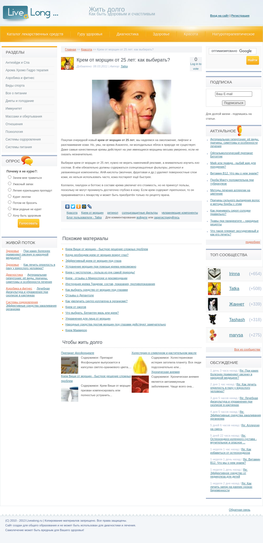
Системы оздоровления (23, 139)
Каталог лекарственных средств (35, 34)
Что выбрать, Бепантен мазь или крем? (92, 312)
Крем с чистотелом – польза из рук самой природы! (100, 272)
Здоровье (161, 34)
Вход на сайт (219, 15)
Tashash (237, 319)
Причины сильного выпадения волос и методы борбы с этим (235, 202)
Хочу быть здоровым (24, 215)
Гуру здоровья (89, 34)
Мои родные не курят (25, 209)
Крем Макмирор (76, 330)
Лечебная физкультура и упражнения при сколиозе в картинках (28, 292)
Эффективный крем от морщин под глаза (94, 260)
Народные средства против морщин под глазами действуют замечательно (116, 324)
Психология (14, 132)
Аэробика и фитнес (20, 78)
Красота (191, 34)
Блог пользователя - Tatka (84, 217)
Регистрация (240, 15)
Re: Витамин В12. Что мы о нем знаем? (235, 461)
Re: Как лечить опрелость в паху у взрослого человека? (233, 388)
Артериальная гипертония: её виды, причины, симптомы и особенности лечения (29, 278)
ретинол (112, 212)
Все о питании (16, 93)
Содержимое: (90, 357)
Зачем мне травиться (25, 177)
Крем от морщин (92, 212)
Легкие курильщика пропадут (30, 190)
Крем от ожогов (76, 306)
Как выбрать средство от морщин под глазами (97, 289)
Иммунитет (14, 108)
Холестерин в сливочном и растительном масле (164, 352)
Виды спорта (15, 85)
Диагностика (128, 34)
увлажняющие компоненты (180, 212)
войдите (141, 217)
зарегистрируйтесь (166, 217)
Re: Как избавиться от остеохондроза (230, 451)
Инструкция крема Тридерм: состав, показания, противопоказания (110, 283)
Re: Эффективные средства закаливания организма (235, 415)
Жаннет (236, 304)
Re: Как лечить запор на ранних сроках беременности (231, 487)
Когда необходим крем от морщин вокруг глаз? (97, 254)
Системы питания (19, 147)
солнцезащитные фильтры (140, 212)
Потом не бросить (22, 202)
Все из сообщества (247, 349)
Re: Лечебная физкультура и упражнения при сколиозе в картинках (234, 401)
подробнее (253, 242)
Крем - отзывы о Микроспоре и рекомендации (96, 278)
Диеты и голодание (20, 101)
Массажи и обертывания (24, 116)
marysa (236, 335)
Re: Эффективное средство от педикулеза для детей (229, 473)
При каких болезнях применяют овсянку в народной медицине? (28, 254)
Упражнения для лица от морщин (88, 318)
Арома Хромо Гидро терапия (27, 70)
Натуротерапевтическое (234, 34)
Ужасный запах (21, 184)
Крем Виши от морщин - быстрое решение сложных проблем (107, 249)
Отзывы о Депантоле (80, 295)
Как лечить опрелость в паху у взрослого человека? (30, 266)
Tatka (124, 66)
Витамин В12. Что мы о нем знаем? (234, 173)
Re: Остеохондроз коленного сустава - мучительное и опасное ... (233, 439)
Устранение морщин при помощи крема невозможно (101, 266)
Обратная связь (239, 509)
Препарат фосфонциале (77, 352)
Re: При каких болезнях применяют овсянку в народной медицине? (234, 374)
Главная (70, 49)
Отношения (14, 124)
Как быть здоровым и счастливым (122, 12)
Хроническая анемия (165, 371)
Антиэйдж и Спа (18, 62)
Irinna (234, 274)
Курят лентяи (19, 196)
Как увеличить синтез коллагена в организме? (97, 301)
